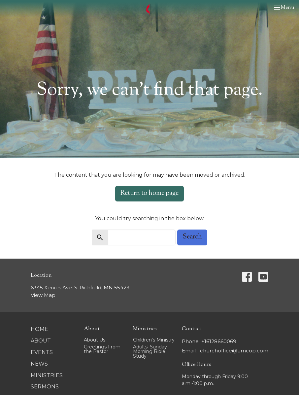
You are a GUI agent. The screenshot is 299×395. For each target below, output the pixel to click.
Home (39, 329)
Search (192, 237)
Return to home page (149, 193)
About (41, 341)
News (39, 364)
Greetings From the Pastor (102, 349)
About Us (94, 340)
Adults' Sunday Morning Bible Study (150, 351)
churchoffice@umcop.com (234, 350)
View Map (43, 295)
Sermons (45, 386)
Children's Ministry (154, 340)
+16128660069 (218, 341)
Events (42, 352)
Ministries (47, 375)
